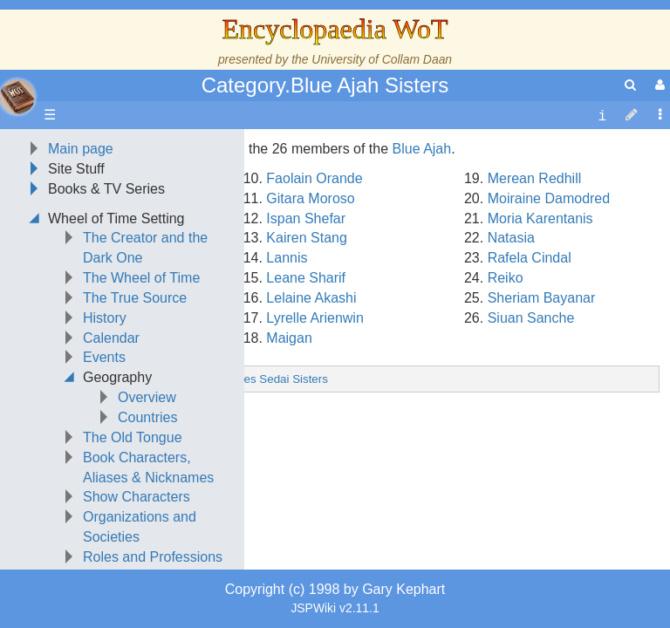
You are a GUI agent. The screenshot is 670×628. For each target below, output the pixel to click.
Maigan (288, 447)
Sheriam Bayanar (542, 407)
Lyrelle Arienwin (314, 427)
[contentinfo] (602, 115)
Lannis (286, 367)
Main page (80, 258)
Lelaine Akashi (311, 407)
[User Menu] (658, 85)
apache (17, 96)
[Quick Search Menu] (630, 85)
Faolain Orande (314, 288)
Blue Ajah (422, 258)
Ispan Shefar (305, 328)
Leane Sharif (305, 387)
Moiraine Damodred (549, 308)
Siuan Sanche (531, 427)
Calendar (111, 447)
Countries (147, 527)
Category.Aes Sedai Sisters (257, 488)
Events (104, 467)
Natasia (511, 347)
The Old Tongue (132, 547)
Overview (147, 507)
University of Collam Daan (381, 59)
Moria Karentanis (540, 328)
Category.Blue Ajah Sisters (325, 85)
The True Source (135, 407)
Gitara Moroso (310, 308)
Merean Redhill (535, 288)
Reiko (505, 387)
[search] (630, 85)
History (104, 427)
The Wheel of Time (141, 387)
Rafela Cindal (529, 367)
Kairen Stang (306, 347)
